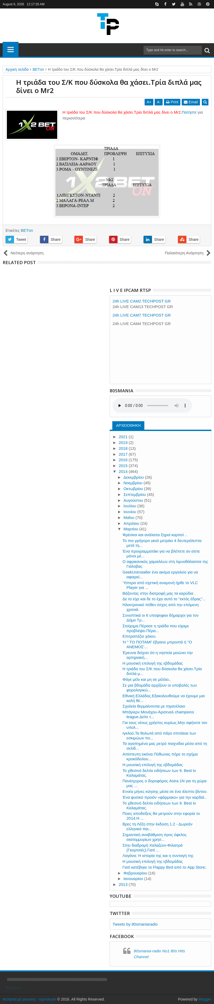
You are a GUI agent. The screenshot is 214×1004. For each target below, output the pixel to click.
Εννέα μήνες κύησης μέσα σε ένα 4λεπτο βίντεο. (165, 791)
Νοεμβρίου (133, 483)
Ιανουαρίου (133, 878)
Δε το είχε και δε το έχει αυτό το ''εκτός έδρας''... (164, 599)
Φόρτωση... (15, 987)
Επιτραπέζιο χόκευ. (140, 636)
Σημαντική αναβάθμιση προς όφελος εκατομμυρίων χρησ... (155, 837)
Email (191, 102)
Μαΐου (129, 517)
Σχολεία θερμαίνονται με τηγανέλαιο (154, 706)
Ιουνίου (130, 511)
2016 (124, 459)
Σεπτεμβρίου (135, 494)
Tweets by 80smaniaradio (135, 924)
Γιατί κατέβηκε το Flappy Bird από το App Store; (164, 867)
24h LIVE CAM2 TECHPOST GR (142, 301)
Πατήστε (189, 112)
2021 (124, 436)
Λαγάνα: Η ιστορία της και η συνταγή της (158, 855)
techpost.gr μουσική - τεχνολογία (29, 999)
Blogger (205, 999)
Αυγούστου (133, 500)
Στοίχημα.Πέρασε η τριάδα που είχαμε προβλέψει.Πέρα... (156, 628)
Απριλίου (131, 523)
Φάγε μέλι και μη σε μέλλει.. (147, 679)
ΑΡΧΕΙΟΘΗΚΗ (128, 425)
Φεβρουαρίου (135, 873)
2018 (124, 448)
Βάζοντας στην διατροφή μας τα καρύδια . (159, 593)
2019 (124, 442)
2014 (124, 471)
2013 (124, 884)
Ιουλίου (130, 506)
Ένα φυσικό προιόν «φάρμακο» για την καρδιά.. (165, 797)
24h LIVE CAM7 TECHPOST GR (142, 315)
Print (172, 102)
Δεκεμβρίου (134, 477)
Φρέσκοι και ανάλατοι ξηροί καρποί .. (155, 534)
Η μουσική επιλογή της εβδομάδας (153, 663)
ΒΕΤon (27, 230)
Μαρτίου (131, 529)
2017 (124, 454)
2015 (124, 465)
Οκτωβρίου (133, 488)
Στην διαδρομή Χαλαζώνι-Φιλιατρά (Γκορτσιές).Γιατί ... (153, 847)
